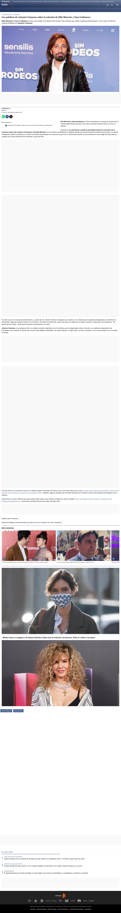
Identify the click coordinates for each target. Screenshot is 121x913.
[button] (111, 5)
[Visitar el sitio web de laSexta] (35, 901)
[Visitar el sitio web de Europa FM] (72, 901)
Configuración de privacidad (76, 909)
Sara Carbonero (6, 711)
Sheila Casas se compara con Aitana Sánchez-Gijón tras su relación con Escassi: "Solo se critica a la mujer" (49, 637)
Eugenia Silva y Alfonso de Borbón (51, 1)
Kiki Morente (18, 711)
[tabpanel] (60, 865)
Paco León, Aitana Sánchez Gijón (34, 1)
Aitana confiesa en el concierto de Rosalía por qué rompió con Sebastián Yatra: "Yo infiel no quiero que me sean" (44, 859)
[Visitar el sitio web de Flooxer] (91, 901)
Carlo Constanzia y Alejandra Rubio (69, 1)
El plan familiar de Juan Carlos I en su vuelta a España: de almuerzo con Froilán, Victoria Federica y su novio (43, 866)
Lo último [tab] (65, 852)
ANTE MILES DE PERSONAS (13, 856)
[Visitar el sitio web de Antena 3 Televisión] (29, 901)
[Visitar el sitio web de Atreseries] (60, 901)
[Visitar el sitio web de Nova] (48, 901)
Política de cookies (52, 909)
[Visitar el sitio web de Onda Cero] (66, 901)
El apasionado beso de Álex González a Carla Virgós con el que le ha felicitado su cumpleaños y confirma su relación (46, 873)
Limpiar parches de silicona (107, 1)
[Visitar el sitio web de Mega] (54, 901)
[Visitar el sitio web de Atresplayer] (85, 901)
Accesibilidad (88, 909)
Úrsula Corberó (82, 1)
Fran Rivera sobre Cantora (19, 1)
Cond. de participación (63, 909)
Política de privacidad (41, 909)
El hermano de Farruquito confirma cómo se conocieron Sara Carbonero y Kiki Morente (28, 125)
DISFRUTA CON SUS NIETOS (13, 864)
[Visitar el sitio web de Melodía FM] (79, 901)
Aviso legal (32, 909)
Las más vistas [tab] (7, 852)
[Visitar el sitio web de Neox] (41, 901)
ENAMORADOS (9, 871)
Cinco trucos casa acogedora (93, 1)
